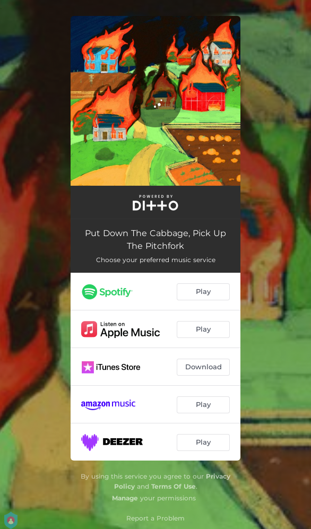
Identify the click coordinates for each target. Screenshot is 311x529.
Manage (125, 498)
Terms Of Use (173, 486)
